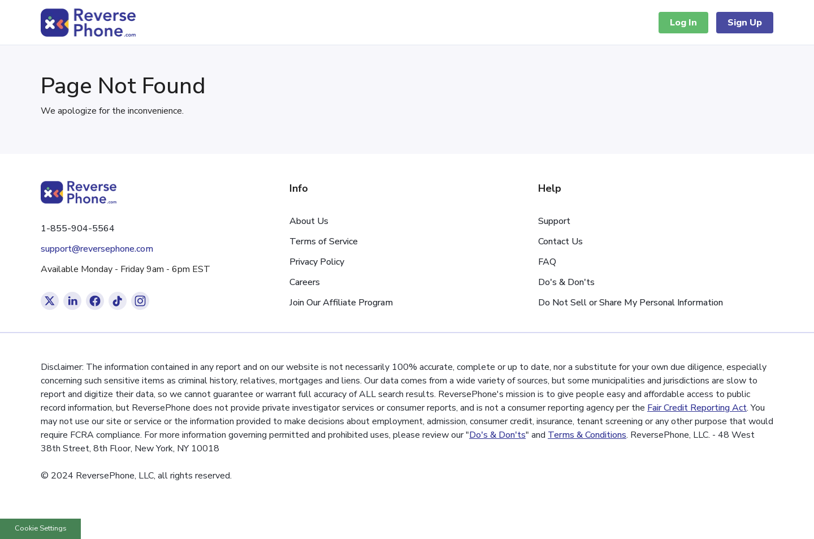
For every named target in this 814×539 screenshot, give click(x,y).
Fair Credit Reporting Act (697, 408)
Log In (683, 22)
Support (554, 221)
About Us (308, 221)
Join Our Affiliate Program (341, 302)
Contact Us (560, 241)
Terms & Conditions (587, 435)
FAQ (547, 262)
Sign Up (745, 22)
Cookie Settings (41, 528)
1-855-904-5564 (78, 228)
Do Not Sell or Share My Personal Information (630, 302)
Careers (304, 282)
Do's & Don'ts (566, 282)
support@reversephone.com (97, 249)
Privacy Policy (316, 262)
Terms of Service (323, 241)
